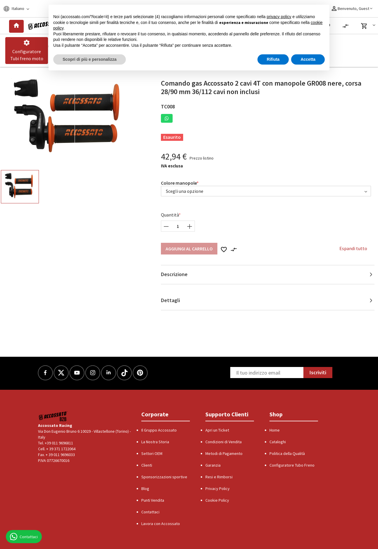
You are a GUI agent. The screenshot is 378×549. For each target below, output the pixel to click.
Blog (145, 488)
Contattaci (150, 512)
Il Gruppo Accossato (159, 430)
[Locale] (20, 9)
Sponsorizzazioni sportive (164, 476)
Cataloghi (277, 441)
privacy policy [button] (279, 16)
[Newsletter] (266, 372)
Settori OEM (151, 453)
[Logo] (43, 26)
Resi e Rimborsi (219, 476)
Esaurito (172, 137)
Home (274, 430)
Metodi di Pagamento (224, 453)
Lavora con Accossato (160, 523)
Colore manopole (179, 183)
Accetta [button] (307, 59)
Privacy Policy (217, 488)
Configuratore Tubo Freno (292, 465)
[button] (369, 26)
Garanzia (213, 465)
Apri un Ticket (217, 430)
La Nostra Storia (155, 441)
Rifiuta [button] (273, 59)
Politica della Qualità (287, 453)
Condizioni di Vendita (223, 441)
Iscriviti (318, 372)
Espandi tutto (353, 248)
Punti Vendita (152, 500)
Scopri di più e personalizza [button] (89, 59)
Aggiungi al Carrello (189, 249)
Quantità (170, 215)
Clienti (146, 465)
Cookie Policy (217, 500)
